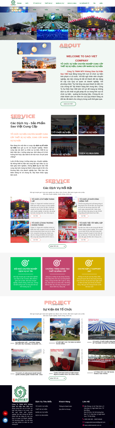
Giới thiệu (27, 6)
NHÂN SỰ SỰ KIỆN (60, 6)
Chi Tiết (35, 216)
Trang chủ (19, 6)
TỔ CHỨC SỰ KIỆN (37, 6)
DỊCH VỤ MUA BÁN (72, 6)
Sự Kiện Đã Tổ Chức (84, 6)
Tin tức (94, 6)
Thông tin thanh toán (65, 406)
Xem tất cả (57, 246)
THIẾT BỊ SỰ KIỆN (48, 6)
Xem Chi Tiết (68, 104)
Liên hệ (100, 6)
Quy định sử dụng (64, 409)
